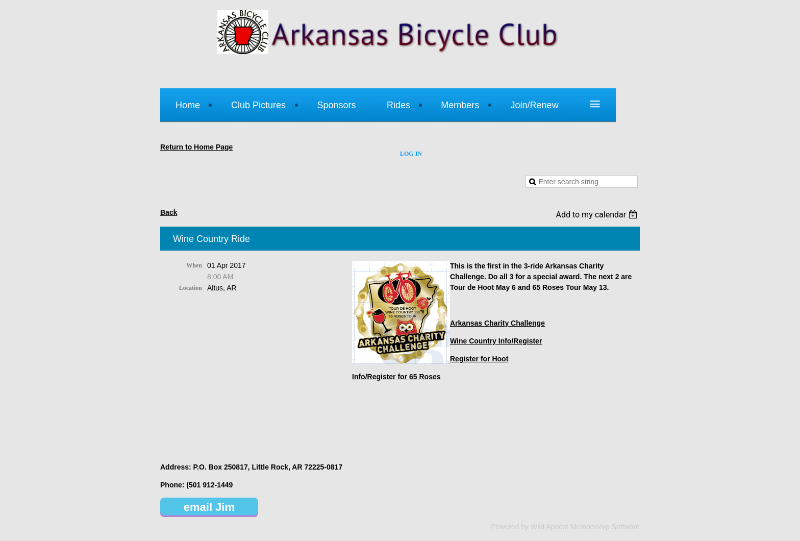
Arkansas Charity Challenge (497, 323)
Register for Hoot (479, 359)
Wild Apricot (549, 527)
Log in (411, 153)
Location (190, 287)
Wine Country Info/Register (496, 341)
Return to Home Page (196, 147)
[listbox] (598, 214)
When (194, 265)
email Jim (209, 507)
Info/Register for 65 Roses (396, 377)
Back (168, 212)
